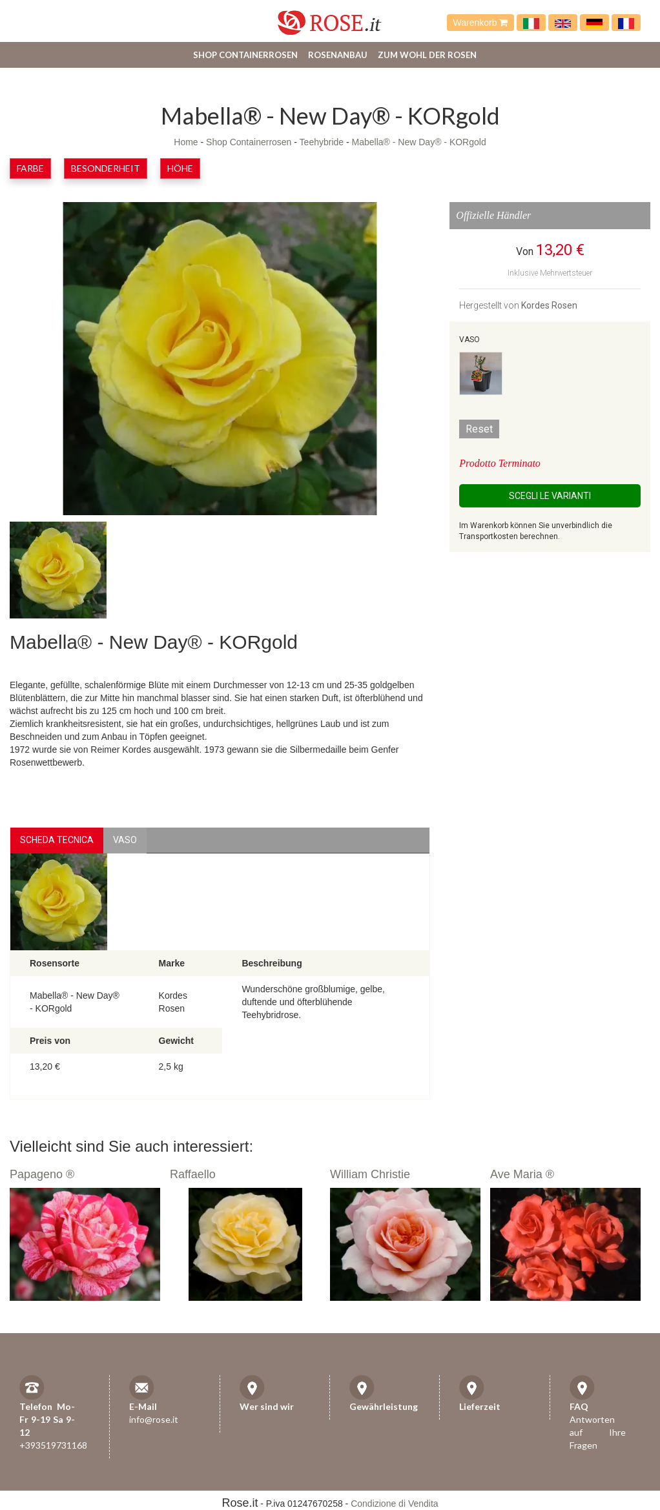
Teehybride (322, 142)
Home (186, 142)
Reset (479, 429)
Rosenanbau (337, 55)
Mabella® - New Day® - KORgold (419, 142)
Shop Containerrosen (245, 55)
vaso (125, 840)
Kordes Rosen (549, 305)
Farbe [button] (30, 168)
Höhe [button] (180, 168)
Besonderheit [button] (105, 168)
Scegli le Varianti (550, 496)
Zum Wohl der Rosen (427, 55)
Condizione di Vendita (394, 1503)
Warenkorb (480, 22)
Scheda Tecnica (57, 840)
